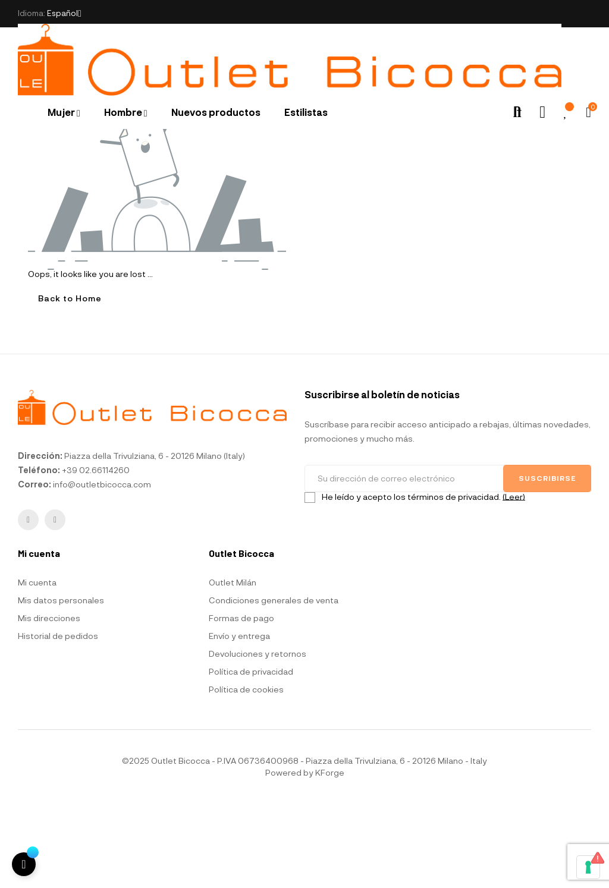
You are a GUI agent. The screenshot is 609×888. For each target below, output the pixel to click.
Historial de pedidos (58, 721)
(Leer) (514, 582)
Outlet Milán (232, 668)
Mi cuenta (37, 668)
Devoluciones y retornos (257, 739)
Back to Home (70, 384)
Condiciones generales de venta (273, 686)
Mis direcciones (49, 703)
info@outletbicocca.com (102, 570)
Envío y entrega (239, 721)
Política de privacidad (251, 757)
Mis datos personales (61, 686)
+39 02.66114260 (96, 556)
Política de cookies (246, 775)
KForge (329, 858)
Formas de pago (241, 703)
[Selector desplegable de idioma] (64, 13)
